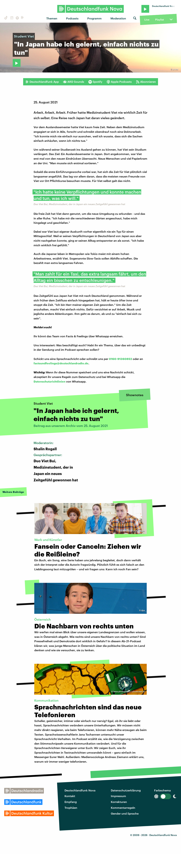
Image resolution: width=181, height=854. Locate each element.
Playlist (159, 19)
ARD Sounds (73, 81)
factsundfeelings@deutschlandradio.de (61, 363)
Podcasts (72, 18)
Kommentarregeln (123, 807)
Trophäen (71, 807)
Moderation (118, 18)
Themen (51, 18)
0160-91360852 (120, 358)
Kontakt (70, 796)
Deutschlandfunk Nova (80, 790)
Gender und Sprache (125, 813)
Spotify (95, 81)
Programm (94, 18)
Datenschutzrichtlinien (49, 381)
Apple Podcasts (119, 81)
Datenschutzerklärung (126, 790)
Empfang (71, 801)
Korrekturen (119, 801)
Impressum (118, 796)
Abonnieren (146, 81)
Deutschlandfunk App (42, 81)
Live (146, 19)
